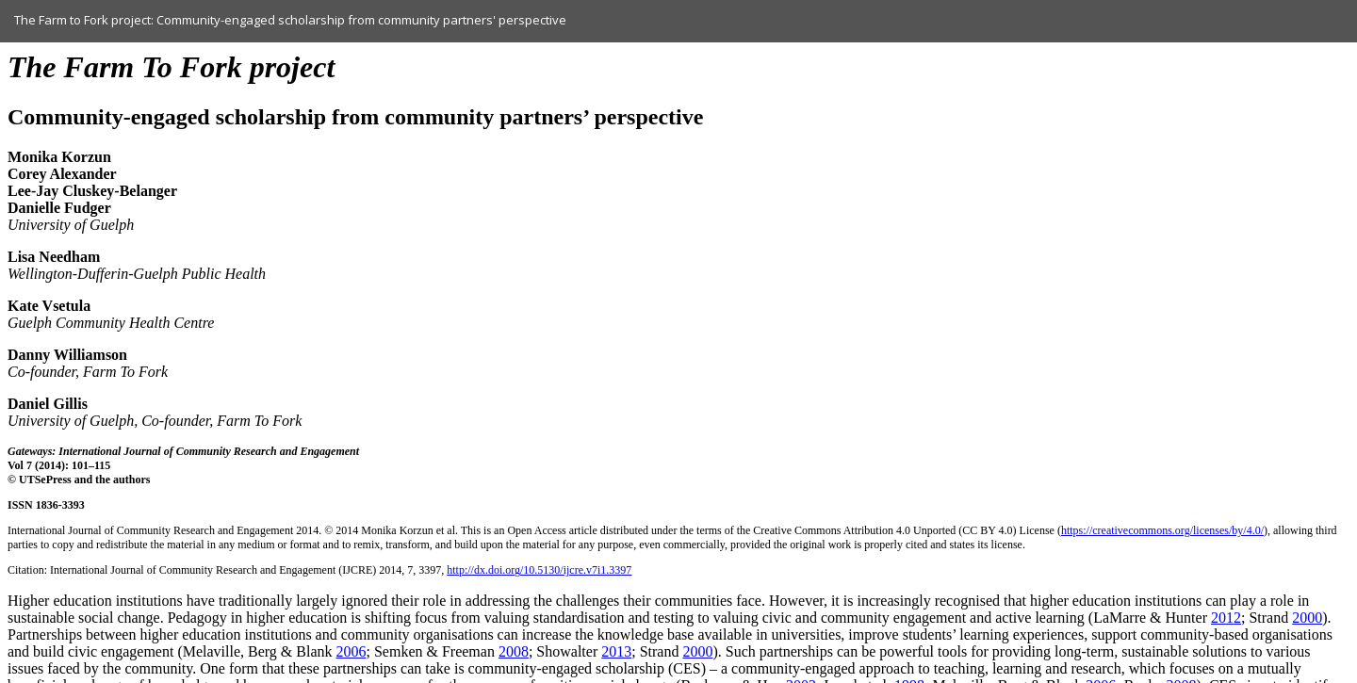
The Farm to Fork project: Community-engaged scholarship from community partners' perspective (290, 19)
